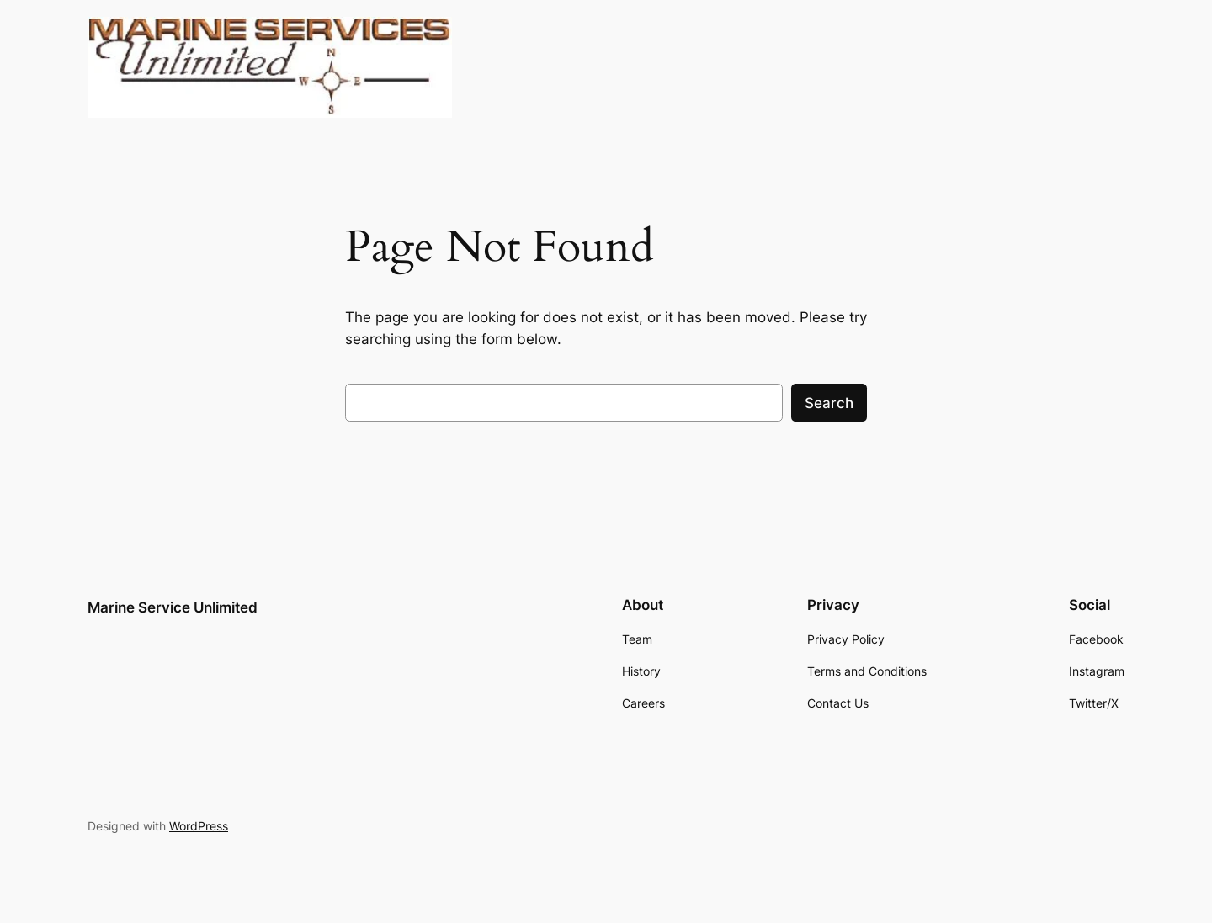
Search (829, 403)
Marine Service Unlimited (173, 607)
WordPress (198, 826)
